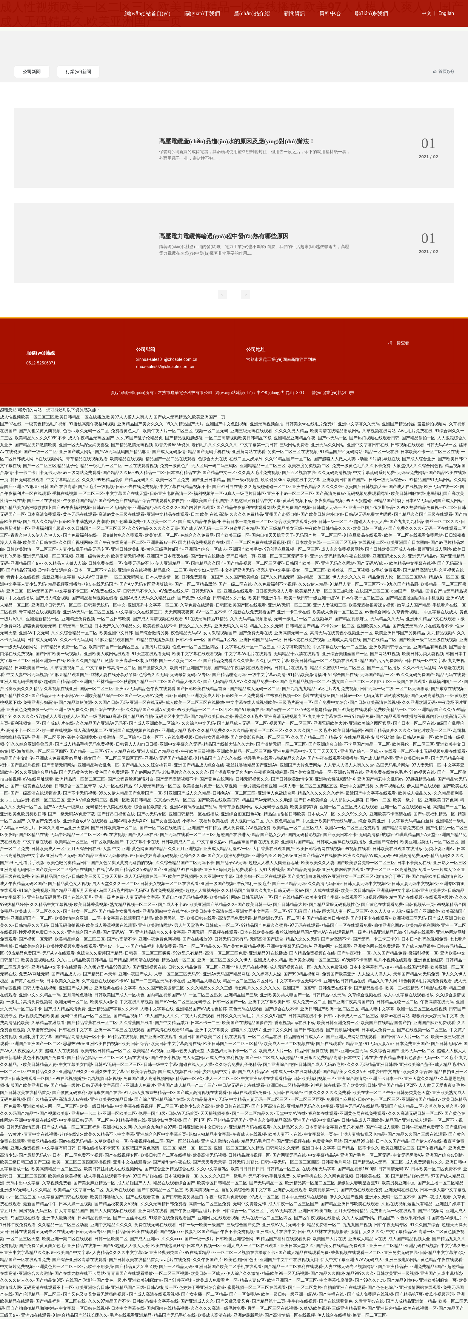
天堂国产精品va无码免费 (416, 974)
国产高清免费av (330, 493)
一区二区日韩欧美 (113, 619)
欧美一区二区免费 (172, 480)
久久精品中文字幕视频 (51, 904)
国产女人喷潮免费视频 (228, 855)
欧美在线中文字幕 (303, 480)
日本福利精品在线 (183, 472)
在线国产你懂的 (80, 1280)
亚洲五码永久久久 (389, 556)
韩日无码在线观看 (27, 480)
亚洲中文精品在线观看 (168, 514)
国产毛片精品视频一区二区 (305, 681)
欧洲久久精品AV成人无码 (366, 855)
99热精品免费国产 (23, 953)
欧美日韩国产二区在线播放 (166, 1155)
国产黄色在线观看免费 (382, 904)
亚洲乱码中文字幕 (393, 890)
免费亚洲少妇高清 (39, 702)
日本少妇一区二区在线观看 (260, 876)
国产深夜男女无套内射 (231, 772)
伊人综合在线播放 (334, 1315)
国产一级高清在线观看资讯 (35, 793)
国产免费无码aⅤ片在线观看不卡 (422, 626)
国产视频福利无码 (342, 1030)
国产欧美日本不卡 (340, 834)
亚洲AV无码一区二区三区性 (88, 612)
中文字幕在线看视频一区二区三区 (146, 1106)
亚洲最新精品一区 (42, 619)
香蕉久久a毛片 (248, 716)
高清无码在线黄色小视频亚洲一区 (341, 633)
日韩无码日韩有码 (231, 939)
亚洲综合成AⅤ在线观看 (85, 821)
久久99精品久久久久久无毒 (153, 528)
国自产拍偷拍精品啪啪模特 (31, 1308)
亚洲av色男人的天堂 (185, 1051)
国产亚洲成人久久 (197, 1301)
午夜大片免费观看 (197, 1016)
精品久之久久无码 (195, 626)
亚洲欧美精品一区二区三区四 (244, 751)
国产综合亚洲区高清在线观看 (79, 1260)
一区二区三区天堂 (23, 1239)
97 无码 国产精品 (304, 911)
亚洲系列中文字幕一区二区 (153, 605)
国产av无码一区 (332, 438)
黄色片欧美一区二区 (432, 730)
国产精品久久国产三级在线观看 (423, 514)
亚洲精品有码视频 (430, 647)
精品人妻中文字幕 (377, 1009)
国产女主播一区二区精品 (441, 1183)
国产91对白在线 (227, 486)
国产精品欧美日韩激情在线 (437, 876)
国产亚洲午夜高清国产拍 (351, 1002)
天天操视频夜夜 (215, 1113)
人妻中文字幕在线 (157, 1009)
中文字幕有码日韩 (59, 1148)
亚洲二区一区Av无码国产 (29, 591)
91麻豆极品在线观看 (363, 535)
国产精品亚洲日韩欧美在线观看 (350, 1204)
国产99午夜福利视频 (71, 507)
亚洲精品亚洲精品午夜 (294, 438)
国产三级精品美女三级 (281, 528)
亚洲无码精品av (422, 556)
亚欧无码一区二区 (418, 1051)
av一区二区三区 (21, 1197)
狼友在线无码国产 (100, 584)
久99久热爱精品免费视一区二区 (425, 507)
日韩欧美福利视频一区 (314, 1078)
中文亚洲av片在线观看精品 (266, 1078)
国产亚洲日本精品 (208, 480)
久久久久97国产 (271, 1016)
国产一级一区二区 (40, 452)
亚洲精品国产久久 (434, 709)
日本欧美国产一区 (31, 668)
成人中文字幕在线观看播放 (409, 995)
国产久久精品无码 (277, 577)
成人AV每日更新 (93, 577)
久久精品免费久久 (213, 730)
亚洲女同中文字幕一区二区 (261, 911)
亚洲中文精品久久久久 (111, 1225)
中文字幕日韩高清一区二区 (111, 668)
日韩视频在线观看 (407, 445)
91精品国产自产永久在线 (218, 758)
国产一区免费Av (244, 1294)
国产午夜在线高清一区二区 (119, 542)
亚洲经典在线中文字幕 (115, 988)
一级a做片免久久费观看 (120, 535)
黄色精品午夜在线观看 (441, 1260)
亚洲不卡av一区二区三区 (290, 493)
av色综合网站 (377, 612)
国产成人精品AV (253, 1071)
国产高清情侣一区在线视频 (290, 1315)
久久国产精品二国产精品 (314, 737)
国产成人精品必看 (376, 758)
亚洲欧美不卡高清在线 (390, 814)
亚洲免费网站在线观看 (343, 869)
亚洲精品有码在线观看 (250, 1127)
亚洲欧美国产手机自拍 (207, 500)
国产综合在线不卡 (107, 709)
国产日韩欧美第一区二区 (114, 828)
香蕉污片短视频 (155, 647)
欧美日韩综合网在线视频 (319, 849)
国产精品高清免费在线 (403, 828)
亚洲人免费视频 (25, 1148)
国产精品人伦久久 (184, 681)
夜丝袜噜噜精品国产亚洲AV (251, 765)
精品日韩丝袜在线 (311, 1051)
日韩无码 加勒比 (243, 1162)
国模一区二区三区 (96, 689)
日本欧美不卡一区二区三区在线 (430, 452)
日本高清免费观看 (44, 514)
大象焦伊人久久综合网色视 (417, 466)
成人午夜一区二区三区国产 (293, 1204)
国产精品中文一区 (219, 472)
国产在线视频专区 (121, 1155)
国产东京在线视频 (447, 689)
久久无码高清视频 (334, 472)
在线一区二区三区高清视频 (391, 869)
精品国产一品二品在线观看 (170, 459)
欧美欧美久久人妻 (318, 863)
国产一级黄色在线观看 (31, 786)
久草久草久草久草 (441, 1106)
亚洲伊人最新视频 (59, 1218)
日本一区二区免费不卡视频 (78, 1155)
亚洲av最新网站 (248, 1315)
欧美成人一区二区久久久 (38, 911)
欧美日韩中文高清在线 (212, 911)
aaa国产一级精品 (407, 591)
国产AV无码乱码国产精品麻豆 (122, 452)
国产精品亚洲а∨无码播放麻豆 (106, 855)
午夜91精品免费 (359, 716)
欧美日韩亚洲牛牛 (265, 598)
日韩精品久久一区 (229, 598)
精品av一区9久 (189, 1078)
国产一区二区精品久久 (200, 946)
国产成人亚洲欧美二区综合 (154, 723)
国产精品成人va (66, 974)
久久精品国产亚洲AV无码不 (101, 723)
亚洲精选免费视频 (78, 619)
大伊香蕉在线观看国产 (273, 849)
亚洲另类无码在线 (401, 1252)
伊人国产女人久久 (162, 1016)
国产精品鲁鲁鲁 (368, 988)
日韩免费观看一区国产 (202, 577)
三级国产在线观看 (409, 681)
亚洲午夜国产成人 (135, 974)
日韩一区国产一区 (229, 1002)
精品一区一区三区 (195, 1148)
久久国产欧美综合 (242, 577)
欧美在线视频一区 (420, 1308)
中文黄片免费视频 (16, 1266)
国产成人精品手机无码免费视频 (84, 744)
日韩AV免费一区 (418, 737)
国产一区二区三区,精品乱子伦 (50, 466)
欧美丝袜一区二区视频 (348, 570)
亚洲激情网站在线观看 (420, 1287)
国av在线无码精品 (75, 1141)
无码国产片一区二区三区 (318, 535)
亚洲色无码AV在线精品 (357, 1106)
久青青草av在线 (369, 1301)
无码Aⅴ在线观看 (58, 953)
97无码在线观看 (305, 925)
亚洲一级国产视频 (217, 883)
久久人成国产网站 (358, 1218)
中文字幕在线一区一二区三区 (248, 647)
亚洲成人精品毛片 (178, 730)
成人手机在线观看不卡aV (107, 1176)
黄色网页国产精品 (148, 849)
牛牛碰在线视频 (302, 1301)
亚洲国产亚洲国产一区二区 (35, 1043)
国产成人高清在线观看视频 (154, 1294)
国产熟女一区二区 (79, 911)
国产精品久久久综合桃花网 (146, 765)
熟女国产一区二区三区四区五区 (361, 681)
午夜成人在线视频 (249, 1134)
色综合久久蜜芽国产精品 (100, 953)
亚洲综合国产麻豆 (84, 932)
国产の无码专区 (151, 814)
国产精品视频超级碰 (184, 438)
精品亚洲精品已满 (385, 932)
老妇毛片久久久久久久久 (215, 445)
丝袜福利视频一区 (282, 695)
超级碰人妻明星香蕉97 (358, 1183)
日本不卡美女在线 (414, 863)
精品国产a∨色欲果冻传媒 (401, 1218)
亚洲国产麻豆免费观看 (434, 1023)
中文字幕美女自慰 (75, 1064)
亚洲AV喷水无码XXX (129, 821)
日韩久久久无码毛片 (235, 1016)
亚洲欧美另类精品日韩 (111, 1099)
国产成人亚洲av (144, 1239)
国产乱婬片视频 (25, 765)
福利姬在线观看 (323, 1113)
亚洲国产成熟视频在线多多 (134, 730)
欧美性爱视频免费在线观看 (72, 946)
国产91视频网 (431, 1211)
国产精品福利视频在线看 (95, 598)
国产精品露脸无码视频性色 (334, 904)
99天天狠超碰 (358, 500)
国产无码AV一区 (118, 932)
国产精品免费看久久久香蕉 (228, 660)
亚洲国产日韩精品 (204, 828)
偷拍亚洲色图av (388, 925)
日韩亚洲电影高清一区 (171, 493)
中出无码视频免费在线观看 (440, 751)
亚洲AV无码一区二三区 (289, 605)
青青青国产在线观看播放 (130, 1273)
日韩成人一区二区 (222, 925)
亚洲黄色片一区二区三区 (58, 1266)
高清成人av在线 (73, 1099)
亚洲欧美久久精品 (373, 626)
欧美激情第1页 (304, 807)
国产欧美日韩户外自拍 (321, 514)
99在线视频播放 (70, 1078)
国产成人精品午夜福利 (199, 521)
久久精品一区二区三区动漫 (63, 1225)
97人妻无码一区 (426, 765)
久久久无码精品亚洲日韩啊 (372, 1064)
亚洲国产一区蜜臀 (299, 988)
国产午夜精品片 (431, 1148)
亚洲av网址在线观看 (332, 946)
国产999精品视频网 (302, 974)
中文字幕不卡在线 (142, 842)
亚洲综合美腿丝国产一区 (345, 654)
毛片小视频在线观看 (393, 960)
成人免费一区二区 (309, 1002)
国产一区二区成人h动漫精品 (271, 1057)
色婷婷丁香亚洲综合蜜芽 (202, 1287)
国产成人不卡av (172, 904)
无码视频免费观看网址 (368, 493)
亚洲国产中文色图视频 (226, 424)
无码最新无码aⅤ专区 (190, 674)
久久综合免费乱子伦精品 (238, 1064)
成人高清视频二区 (90, 730)
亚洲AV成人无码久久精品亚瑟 (147, 598)
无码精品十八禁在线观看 (297, 654)
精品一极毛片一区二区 (101, 466)
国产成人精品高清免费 (65, 1009)
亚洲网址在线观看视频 (218, 1218)
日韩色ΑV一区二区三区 (234, 793)
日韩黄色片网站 (336, 1162)
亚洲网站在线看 (152, 1211)
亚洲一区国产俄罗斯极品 (371, 507)
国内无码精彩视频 (304, 834)
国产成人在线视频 (405, 486)
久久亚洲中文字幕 (216, 876)
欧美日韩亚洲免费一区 (338, 1023)
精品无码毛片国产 (258, 1141)
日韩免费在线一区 (105, 563)
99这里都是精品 (316, 709)
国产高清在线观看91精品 (170, 1030)
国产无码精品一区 (266, 1183)
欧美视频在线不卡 (159, 626)
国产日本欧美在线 (304, 542)
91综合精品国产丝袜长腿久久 (80, 1315)
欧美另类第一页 (169, 918)
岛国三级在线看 (25, 1218)
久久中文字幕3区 (212, 1169)
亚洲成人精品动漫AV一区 (226, 849)
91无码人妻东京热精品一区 (149, 1092)
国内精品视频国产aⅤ (167, 995)
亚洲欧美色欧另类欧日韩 (23, 814)
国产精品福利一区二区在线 (61, 1301)
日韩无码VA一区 (206, 591)
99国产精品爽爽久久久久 (387, 730)
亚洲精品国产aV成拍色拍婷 (201, 1009)
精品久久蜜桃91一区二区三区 (337, 668)
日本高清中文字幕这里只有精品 (334, 1127)
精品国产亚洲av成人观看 (408, 1120)
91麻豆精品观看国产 (114, 640)
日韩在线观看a (24, 1231)
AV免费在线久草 (106, 591)
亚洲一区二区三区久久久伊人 (224, 960)
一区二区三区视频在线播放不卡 (246, 1252)
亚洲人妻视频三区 (330, 605)
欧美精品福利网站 (422, 925)
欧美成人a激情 (104, 1002)
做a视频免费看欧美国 (39, 1016)
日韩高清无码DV (393, 1169)
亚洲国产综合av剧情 (444, 1155)
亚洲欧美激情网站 (155, 925)
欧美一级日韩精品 (357, 890)
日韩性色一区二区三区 (379, 1099)
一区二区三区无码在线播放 (123, 1057)
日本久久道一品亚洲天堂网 (64, 828)
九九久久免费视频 (330, 967)
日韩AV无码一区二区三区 (117, 1064)
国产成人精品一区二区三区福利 (71, 1127)
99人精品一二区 (149, 472)
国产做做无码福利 (69, 1092)
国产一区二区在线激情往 (162, 828)
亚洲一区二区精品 (386, 1245)
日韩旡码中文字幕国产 (103, 1085)
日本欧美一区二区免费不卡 (436, 1169)
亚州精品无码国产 (230, 1120)
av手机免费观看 (386, 570)
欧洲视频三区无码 (409, 918)
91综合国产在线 (343, 674)
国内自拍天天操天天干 (272, 535)
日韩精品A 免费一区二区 (64, 647)
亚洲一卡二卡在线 (293, 612)
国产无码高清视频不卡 (431, 695)
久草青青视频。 (406, 612)
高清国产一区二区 (449, 807)
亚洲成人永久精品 (270, 960)
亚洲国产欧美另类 (245, 549)
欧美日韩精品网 (347, 730)
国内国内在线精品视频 (167, 1308)
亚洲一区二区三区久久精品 (239, 1148)
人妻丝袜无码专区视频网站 (349, 1266)
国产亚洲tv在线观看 (158, 1037)
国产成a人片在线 (58, 723)
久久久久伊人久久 (16, 1280)
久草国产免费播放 (44, 821)
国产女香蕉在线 (165, 821)
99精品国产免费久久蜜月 (264, 925)
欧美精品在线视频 (126, 459)
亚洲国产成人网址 (75, 988)
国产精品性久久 (14, 695)
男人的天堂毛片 (188, 925)
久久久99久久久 (352, 814)
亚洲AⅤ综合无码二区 (87, 800)
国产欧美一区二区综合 (56, 869)
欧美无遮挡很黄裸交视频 (372, 605)
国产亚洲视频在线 (149, 967)
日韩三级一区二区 (335, 521)
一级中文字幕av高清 (267, 674)
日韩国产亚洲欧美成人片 (197, 695)
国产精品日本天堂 (99, 974)
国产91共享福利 (179, 1280)
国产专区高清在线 (268, 1106)
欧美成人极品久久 (415, 793)
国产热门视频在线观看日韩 (374, 438)
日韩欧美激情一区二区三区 (31, 549)
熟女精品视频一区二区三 (133, 904)
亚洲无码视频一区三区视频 (48, 556)
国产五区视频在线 (298, 472)
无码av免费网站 (412, 472)
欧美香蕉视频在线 (38, 960)
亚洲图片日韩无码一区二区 (56, 605)
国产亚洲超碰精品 (384, 1308)
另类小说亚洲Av (440, 849)
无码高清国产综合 (266, 939)
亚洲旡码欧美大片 (330, 723)
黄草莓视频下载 (297, 500)
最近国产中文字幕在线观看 (371, 793)
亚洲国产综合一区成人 (205, 549)
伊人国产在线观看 (423, 786)
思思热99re (73, 1043)
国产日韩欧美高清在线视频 (375, 702)
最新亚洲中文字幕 (59, 577)
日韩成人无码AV (42, 640)
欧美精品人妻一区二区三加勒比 (324, 591)
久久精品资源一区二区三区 (258, 730)
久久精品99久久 (288, 1127)
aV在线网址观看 (38, 779)
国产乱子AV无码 (231, 863)
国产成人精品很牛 (418, 946)
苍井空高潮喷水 (81, 737)
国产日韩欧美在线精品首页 (25, 1092)
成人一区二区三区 (221, 1078)
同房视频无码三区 (35, 1211)
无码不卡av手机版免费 (269, 1176)
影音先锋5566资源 (172, 445)
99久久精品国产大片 (184, 424)
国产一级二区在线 (235, 584)
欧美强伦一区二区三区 (413, 744)
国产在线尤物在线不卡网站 (80, 1273)
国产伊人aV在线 (143, 834)
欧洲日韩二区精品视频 (287, 1085)
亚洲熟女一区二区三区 (353, 876)
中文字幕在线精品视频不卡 (185, 486)
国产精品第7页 (409, 1294)
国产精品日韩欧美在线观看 (132, 1231)
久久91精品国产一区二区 (288, 459)
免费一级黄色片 (174, 466)
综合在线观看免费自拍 (163, 500)
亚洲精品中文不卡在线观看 (56, 967)
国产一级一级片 (199, 1239)
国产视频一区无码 (35, 939)
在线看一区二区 (398, 751)
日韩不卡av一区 (190, 640)
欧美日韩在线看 (201, 918)
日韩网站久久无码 (282, 1148)
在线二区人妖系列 (246, 459)
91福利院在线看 (325, 1085)
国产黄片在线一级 (27, 981)
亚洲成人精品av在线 (367, 1239)
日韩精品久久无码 (31, 925)
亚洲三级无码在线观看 (251, 431)
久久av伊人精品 (312, 584)
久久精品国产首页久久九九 (246, 890)
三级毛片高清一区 (295, 702)
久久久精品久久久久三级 (210, 988)
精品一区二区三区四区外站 (248, 981)
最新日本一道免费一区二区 (247, 521)
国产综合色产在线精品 (119, 500)
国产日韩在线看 (309, 1030)
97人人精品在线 (120, 751)
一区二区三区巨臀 (307, 1099)
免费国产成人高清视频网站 (148, 1078)
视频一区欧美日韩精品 (130, 800)
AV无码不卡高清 (357, 960)
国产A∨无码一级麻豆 (64, 807)
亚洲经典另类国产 (166, 1252)
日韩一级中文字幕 (160, 1064)
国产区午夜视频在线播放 (317, 1218)
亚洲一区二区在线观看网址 (406, 807)
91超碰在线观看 (419, 932)
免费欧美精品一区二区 (394, 709)
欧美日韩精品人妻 (39, 1064)
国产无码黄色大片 (76, 772)
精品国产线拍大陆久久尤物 (229, 744)
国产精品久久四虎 (327, 1273)
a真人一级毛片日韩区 (245, 493)
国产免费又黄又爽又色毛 (42, 1245)
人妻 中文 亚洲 (116, 849)
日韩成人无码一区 (329, 507)
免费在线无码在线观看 (155, 1225)
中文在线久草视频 (136, 1002)
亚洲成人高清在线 (344, 640)
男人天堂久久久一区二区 (115, 883)
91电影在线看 (434, 988)
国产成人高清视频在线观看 (158, 619)
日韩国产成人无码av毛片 (321, 1064)
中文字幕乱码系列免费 (374, 472)
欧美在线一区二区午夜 (373, 1092)
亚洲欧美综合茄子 (415, 1064)
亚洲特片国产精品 (297, 842)
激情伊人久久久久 (367, 1231)
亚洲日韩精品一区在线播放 (194, 814)
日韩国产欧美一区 (302, 563)
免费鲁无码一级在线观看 (393, 1211)
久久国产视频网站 (75, 542)
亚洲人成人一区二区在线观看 (250, 1245)
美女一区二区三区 (308, 570)
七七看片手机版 (29, 863)
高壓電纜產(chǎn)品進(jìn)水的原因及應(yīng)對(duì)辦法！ (237, 141)
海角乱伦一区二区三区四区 (42, 751)
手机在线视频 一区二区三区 (77, 493)
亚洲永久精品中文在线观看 (431, 619)
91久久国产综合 (425, 1225)
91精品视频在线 (131, 1120)
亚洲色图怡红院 (428, 960)
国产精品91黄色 (402, 1280)
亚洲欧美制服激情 (144, 1280)
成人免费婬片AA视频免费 (246, 828)
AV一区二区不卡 (211, 612)
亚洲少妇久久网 (117, 1127)
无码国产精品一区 (377, 674)
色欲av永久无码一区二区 (86, 431)
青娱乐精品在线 (41, 1141)
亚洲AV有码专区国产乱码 (193, 807)
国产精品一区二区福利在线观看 (293, 1266)
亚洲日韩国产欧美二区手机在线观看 (212, 1037)
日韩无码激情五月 (23, 1127)
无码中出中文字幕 (23, 1183)
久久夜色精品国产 (283, 821)
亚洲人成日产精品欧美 (158, 751)
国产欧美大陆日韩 (359, 1085)
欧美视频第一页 (323, 1190)
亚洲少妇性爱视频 (164, 1120)
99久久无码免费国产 (415, 674)
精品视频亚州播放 (64, 584)
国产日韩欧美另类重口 (182, 1197)
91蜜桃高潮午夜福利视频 (92, 424)
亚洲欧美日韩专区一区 (390, 647)
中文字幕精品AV (323, 1155)
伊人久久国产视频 (346, 1197)
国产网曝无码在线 (289, 1155)
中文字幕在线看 (37, 842)
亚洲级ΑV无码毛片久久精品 (25, 1190)
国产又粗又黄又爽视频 (40, 431)
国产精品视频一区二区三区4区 (255, 563)
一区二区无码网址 (127, 577)
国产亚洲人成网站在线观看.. (352, 1037)
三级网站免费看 (294, 445)
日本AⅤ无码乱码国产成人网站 (433, 500)
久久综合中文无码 (198, 723)
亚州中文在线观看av (132, 1162)
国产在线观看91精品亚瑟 (339, 1043)
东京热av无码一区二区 (174, 800)
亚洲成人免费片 (140, 1085)
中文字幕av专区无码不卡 (298, 981)
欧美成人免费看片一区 (217, 1280)
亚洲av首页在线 (348, 772)
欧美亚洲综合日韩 (92, 1287)
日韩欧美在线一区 (372, 1176)
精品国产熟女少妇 (268, 834)
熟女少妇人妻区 (203, 570)
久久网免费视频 (338, 1176)
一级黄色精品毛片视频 (46, 424)
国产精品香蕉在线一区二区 (92, 1023)
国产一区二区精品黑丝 (195, 584)
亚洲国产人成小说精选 (441, 1273)
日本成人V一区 (321, 814)
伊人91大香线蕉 (269, 869)
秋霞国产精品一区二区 (144, 681)
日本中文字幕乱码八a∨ (371, 967)
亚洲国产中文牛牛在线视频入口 (289, 1260)
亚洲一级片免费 (109, 897)
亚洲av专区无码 (60, 855)
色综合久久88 (192, 855)
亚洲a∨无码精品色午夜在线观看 (340, 556)
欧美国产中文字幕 (73, 1252)
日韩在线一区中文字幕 (425, 660)
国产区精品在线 (33, 834)
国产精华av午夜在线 (171, 1162)
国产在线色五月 (77, 897)
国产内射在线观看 (197, 507)
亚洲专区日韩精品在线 (344, 981)
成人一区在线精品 (115, 786)
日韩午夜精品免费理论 (422, 1127)
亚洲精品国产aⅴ (26, 563)
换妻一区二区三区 (369, 1315)
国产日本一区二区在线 (414, 723)
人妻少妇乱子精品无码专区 (84, 549)
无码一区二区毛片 (440, 1057)
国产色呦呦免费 (125, 521)
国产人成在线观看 (321, 890)
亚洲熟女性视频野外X (335, 779)
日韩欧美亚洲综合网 (234, 1239)
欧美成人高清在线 (214, 1315)
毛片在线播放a (315, 695)
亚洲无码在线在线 (401, 1190)
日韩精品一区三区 (283, 1169)
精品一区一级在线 (381, 452)
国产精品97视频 (21, 570)
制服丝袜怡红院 (386, 737)
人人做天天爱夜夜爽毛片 (441, 1085)
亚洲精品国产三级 (241, 995)
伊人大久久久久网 (349, 577)
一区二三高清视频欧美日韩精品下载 (238, 438)
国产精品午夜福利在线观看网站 (245, 507)
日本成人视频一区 (203, 1245)
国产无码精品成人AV (222, 681)
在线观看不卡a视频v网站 (364, 897)
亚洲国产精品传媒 (398, 424)
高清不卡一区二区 (23, 730)
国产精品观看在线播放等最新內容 (407, 716)
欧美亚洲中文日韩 (116, 633)
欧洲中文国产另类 (356, 786)
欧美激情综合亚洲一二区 (78, 918)
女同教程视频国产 (220, 633)
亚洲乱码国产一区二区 (31, 918)
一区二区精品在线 (264, 1037)
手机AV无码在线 (281, 1211)
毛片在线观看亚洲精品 (131, 1315)
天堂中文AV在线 (291, 1113)
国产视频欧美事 (54, 1113)
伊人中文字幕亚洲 (337, 1260)
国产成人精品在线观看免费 (303, 1252)
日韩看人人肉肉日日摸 (137, 744)
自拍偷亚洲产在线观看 (344, 1287)
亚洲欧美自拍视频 (102, 1043)
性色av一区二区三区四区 (195, 647)
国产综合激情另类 (152, 633)
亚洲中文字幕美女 (212, 1030)
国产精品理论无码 (229, 674)
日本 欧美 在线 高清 (209, 514)
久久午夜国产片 (207, 1260)
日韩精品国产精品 (302, 626)
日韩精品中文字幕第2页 (442, 1252)
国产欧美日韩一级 (254, 904)
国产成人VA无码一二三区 (204, 528)
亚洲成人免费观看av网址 (58, 758)
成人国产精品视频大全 (409, 1239)
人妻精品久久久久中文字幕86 (119, 1252)
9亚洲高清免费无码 (410, 855)
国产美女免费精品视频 (243, 946)
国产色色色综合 (382, 1287)
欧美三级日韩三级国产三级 (25, 1162)
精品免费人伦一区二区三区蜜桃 (397, 577)
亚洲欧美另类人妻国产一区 (285, 995)
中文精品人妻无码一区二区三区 (259, 1099)
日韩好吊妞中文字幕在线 (155, 1301)
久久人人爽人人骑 (387, 911)
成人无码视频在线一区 (145, 876)
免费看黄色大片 (125, 431)
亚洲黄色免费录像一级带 (29, 709)
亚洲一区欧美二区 (119, 1113)
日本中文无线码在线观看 (304, 1197)
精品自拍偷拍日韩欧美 (284, 814)
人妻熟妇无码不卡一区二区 (232, 1051)
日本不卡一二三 (205, 1023)
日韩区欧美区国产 (107, 842)
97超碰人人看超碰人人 (57, 716)
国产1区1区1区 (197, 1120)
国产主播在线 (332, 1294)
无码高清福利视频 (375, 834)
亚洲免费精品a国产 (427, 1266)
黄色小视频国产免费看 (44, 1057)
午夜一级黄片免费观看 (226, 1197)
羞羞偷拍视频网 (432, 424)
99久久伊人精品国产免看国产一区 (130, 793)
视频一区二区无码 (211, 431)
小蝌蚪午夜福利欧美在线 (205, 821)
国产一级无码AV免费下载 (147, 695)
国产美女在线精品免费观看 (341, 1245)
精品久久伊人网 (382, 981)
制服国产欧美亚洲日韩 (27, 1085)
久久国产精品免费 (390, 953)
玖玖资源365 (273, 480)
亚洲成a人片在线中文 (276, 1231)
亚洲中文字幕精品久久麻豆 (29, 1252)
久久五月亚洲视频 (184, 849)
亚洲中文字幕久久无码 (359, 424)
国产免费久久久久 (405, 528)
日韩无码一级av (288, 890)
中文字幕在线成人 (440, 612)
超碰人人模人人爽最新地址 (274, 863)
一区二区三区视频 (171, 1273)
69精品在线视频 (123, 1037)
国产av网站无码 (145, 772)
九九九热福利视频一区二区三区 (35, 800)
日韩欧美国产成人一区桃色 (119, 995)
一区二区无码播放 (412, 689)
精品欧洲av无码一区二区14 (278, 918)
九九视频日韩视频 (104, 1078)
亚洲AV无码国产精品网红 (226, 974)
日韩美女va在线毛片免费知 (310, 424)
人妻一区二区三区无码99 (177, 974)
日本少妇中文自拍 (384, 1071)
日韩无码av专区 (90, 1231)
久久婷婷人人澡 (266, 974)
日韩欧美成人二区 (178, 842)
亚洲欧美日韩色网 (412, 758)
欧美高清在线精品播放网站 (335, 431)
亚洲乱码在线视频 (421, 1245)
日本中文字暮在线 (360, 1057)
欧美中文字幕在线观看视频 (197, 654)
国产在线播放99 (197, 939)
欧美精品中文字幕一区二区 (78, 1190)
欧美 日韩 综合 (135, 1043)
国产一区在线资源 (44, 500)
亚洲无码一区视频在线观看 (212, 932)
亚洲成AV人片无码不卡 (283, 1225)
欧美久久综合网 (417, 1071)
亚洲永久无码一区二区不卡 (390, 1197)
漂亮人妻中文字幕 (273, 570)
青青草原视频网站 (235, 807)
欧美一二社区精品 (402, 988)
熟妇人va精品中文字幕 (209, 1134)
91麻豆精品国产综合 (50, 876)
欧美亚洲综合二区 (398, 1148)
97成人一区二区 (264, 1197)
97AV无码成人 (369, 1260)
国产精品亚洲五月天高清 (74, 890)
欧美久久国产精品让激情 (90, 660)
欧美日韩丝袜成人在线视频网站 (113, 1169)
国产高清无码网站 (59, 765)
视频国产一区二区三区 (290, 723)
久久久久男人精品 (291, 431)
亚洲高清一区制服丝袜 (136, 660)
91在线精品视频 (354, 737)
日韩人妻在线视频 (39, 988)
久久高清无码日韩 (324, 883)
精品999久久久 (360, 1273)
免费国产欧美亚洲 (338, 974)
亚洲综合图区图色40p (241, 814)
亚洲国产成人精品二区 (402, 1106)
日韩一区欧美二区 (111, 1239)
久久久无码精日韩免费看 (164, 1204)
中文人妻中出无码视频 (27, 674)
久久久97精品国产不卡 (109, 1301)
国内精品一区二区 (313, 577)
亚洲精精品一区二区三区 (263, 466)
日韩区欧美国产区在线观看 (241, 605)
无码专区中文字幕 (171, 716)
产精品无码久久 (139, 480)
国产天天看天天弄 (209, 1162)
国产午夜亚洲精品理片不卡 (195, 1211)
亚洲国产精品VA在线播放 (317, 855)
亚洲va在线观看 (35, 1315)
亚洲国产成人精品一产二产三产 (186, 1085)
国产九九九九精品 (406, 521)
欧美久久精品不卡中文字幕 (109, 1134)
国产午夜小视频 (165, 1057)
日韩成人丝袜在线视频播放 (341, 842)
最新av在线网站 (395, 1016)
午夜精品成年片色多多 (400, 1057)
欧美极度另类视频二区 (309, 466)
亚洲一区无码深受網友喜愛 (84, 445)
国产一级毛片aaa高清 (101, 716)
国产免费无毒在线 (255, 633)
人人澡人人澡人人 (374, 974)
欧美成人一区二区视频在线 (289, 1043)
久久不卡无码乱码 (76, 640)
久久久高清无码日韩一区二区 (415, 1113)
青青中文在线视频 (23, 577)
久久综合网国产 (384, 1051)
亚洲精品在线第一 (84, 1245)
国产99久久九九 (370, 1280)
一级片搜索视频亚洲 (258, 786)
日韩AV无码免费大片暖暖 (368, 514)
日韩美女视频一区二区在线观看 (169, 883)
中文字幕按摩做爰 (336, 1280)
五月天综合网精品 (351, 1211)
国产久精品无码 (41, 1099)
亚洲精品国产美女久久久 (140, 424)
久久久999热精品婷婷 (102, 480)
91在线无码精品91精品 (206, 619)
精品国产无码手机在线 (209, 452)
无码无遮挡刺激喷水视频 (386, 695)
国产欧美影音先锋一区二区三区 (259, 737)
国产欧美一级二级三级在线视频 (428, 640)
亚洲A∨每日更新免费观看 (228, 869)
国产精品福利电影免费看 (153, 946)
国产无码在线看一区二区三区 (187, 834)
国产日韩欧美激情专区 (292, 779)
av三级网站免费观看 (82, 472)
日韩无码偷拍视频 (67, 925)
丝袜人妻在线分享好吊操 (114, 674)
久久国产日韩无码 (111, 702)
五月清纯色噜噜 (77, 995)
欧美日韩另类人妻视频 (423, 654)
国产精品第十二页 (268, 1301)
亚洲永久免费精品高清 (321, 1057)
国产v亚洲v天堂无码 (349, 1051)
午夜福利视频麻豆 (270, 772)
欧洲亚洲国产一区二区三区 (292, 1280)
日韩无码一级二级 (75, 626)
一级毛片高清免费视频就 (29, 1002)
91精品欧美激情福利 (307, 674)
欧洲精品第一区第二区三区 (80, 779)
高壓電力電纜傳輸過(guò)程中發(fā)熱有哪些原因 (224, 236)
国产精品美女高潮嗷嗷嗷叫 (25, 507)
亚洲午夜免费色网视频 (159, 939)
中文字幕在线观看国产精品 (128, 918)
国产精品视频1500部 (357, 1169)
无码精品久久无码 (387, 619)
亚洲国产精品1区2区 (397, 1085)
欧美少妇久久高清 (196, 1106)
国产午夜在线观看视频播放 (332, 758)
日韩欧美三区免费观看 (243, 695)
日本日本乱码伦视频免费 (424, 939)
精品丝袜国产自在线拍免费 (254, 842)
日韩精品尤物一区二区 (397, 1002)
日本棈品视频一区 (94, 1218)
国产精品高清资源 (419, 570)
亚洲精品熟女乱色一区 (98, 765)
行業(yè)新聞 (86, 71)
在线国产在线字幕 (96, 869)
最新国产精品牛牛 (39, 1204)
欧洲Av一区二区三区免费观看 (352, 828)
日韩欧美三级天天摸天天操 (97, 876)
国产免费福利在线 (79, 535)
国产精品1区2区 (222, 640)
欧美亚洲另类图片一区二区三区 (429, 842)
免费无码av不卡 (138, 563)
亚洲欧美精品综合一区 (101, 695)
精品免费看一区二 (324, 1225)
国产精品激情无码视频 (132, 445)
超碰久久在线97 (246, 1030)
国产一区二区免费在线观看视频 (255, 542)
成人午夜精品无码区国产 (91, 438)
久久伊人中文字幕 (272, 660)
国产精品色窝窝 (81, 1057)
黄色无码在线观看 (79, 514)
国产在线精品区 (288, 897)
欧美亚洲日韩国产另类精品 (400, 633)
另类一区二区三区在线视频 (292, 452)
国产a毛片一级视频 (96, 486)
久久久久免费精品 (246, 514)
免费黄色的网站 (327, 1141)
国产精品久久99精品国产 (138, 869)
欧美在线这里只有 (168, 1245)
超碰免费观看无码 (39, 626)
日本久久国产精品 (392, 1141)
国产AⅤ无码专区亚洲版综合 (145, 584)
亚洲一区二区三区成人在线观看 (349, 807)
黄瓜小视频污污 (439, 1294)
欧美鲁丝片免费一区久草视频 (210, 786)
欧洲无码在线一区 (441, 486)
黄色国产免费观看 (111, 772)
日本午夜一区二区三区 (363, 598)
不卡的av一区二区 (338, 626)
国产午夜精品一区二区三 (160, 1190)
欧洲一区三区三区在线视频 (422, 1009)
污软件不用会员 (98, 1266)
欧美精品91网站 (224, 897)
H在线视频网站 (50, 459)
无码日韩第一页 (240, 556)
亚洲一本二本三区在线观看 (119, 1030)
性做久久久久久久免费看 (327, 1092)
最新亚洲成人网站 (434, 549)
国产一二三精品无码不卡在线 (158, 981)
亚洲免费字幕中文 (290, 751)
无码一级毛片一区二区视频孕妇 (303, 619)
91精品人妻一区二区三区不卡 (357, 584)
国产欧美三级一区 (233, 535)
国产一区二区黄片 (304, 1287)
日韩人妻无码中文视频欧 (367, 883)
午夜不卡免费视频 (237, 1231)
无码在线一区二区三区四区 (266, 1218)
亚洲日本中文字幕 (318, 1148)
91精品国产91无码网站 (341, 452)
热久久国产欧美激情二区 (161, 988)
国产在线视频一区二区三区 (422, 1030)
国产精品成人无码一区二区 (255, 689)
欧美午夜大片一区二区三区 (168, 431)
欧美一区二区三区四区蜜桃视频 (81, 1162)
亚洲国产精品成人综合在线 (199, 765)
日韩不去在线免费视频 (137, 486)
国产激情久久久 (152, 668)
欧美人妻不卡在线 (285, 1134)
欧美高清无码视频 (127, 556)
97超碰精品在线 (420, 779)
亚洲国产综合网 (383, 842)
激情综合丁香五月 (393, 876)
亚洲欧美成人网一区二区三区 (50, 1106)
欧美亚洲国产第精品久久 (212, 904)
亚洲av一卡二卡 (113, 946)
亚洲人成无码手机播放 (21, 681)
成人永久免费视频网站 (342, 549)
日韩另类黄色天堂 (413, 1092)
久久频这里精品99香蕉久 (107, 967)
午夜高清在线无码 (437, 1002)
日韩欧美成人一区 (48, 849)
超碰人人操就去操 (202, 890)
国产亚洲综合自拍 (325, 744)
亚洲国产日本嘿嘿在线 (167, 556)
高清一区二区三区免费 (226, 953)
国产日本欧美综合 (311, 800)
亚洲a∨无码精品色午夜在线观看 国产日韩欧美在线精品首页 (171, 689)
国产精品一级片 (65, 1085)
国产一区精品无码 (289, 883)
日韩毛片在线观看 (291, 668)
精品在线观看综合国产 (174, 1183)
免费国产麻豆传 (341, 1099)
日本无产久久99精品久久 (117, 626)
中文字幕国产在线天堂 (126, 493)
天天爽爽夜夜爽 (179, 612)
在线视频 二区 (371, 542)
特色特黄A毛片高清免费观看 (425, 981)
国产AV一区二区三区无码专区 (182, 1002)
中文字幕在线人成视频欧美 (251, 702)
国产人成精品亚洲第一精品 (411, 1301)
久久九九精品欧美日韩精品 (82, 960)
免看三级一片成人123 (438, 869)
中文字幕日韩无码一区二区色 (86, 1120)
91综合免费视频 (34, 890)
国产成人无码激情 (169, 452)
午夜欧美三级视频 (197, 751)
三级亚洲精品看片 (348, 1308)
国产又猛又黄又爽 (233, 1301)
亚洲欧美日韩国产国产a (344, 480)
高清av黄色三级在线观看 (121, 514)
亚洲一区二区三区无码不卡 (283, 556)
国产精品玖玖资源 (75, 702)
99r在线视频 (114, 834)
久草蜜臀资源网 (41, 1030)
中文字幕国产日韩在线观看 (63, 1197)
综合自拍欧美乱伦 (150, 807)
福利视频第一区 (208, 493)
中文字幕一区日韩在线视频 (84, 1308)
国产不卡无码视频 (79, 793)
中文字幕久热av (211, 842)
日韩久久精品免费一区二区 (193, 967)
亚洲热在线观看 (238, 591)
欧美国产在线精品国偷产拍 (247, 1023)
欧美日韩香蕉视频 (90, 904)
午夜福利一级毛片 (253, 883)
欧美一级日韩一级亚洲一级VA (312, 598)
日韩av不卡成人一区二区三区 (351, 1016)
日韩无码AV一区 (441, 445)
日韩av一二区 (378, 800)
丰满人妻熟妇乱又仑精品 (362, 1134)
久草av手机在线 (307, 1176)
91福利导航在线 (385, 459)
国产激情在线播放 (207, 556)
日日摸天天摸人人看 (274, 591)
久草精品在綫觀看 (48, 1023)
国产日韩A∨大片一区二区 (405, 1037)
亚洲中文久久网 (277, 1030)
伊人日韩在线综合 (285, 1092)
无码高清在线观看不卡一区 (48, 1287)
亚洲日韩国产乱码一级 (260, 640)
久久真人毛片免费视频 (259, 472)
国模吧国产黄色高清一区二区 (148, 1148)
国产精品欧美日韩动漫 (212, 716)
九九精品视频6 (441, 633)
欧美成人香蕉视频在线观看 (111, 925)
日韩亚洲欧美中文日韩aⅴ (202, 1127)
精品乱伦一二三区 (170, 570)
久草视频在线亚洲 (60, 689)
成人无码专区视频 (271, 807)
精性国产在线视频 (406, 897)
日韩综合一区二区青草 (75, 786)
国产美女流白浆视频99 (308, 876)
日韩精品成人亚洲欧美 (362, 1120)
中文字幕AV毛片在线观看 (247, 654)
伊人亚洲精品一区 (172, 563)
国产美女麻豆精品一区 (311, 772)
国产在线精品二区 (379, 640)
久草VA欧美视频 (314, 1308)
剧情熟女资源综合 (55, 570)
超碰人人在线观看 (61, 1051)
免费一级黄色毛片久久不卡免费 (361, 466)
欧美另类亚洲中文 (398, 1183)
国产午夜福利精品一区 (434, 814)
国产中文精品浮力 (171, 1023)
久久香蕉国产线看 (136, 1023)
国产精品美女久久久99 (344, 1071)
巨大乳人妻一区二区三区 (345, 911)
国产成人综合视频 (52, 598)
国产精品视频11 (128, 1016)
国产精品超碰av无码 (410, 1176)
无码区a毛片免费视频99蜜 (159, 890)
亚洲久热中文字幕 (107, 1071)
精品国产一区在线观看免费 (347, 925)
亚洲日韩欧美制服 (127, 549)
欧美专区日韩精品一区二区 (106, 1051)
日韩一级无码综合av (387, 480)
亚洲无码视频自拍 (266, 424)
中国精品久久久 (41, 1071)
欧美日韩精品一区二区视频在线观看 (324, 660)
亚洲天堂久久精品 (421, 1078)
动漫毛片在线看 (258, 758)
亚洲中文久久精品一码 (40, 995)
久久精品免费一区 (260, 681)
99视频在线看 (357, 849)
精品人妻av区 (252, 1280)
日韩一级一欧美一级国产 (201, 1225)
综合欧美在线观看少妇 (295, 521)
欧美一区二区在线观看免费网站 (413, 535)
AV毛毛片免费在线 (415, 431)
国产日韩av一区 (345, 695)
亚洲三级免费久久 (71, 709)
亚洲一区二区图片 (48, 737)
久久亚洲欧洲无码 (418, 702)
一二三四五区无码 (339, 542)
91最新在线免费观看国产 (251, 612)
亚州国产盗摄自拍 (281, 514)
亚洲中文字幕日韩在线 (368, 445)
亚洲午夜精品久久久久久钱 (317, 486)
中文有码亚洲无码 (237, 570)
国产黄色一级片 (111, 1280)
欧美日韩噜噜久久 (107, 1197)
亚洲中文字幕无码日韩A (289, 946)
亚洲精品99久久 (74, 1071)
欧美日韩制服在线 (407, 493)
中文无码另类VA (408, 1155)
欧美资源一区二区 (161, 535)
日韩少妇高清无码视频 (157, 855)
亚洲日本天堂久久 (297, 1245)
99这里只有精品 (188, 953)
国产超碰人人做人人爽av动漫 (341, 459)
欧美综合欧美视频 (64, 1176)
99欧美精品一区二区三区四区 (204, 709)
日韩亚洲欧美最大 (428, 890)
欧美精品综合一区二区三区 (80, 939)
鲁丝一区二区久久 (442, 521)
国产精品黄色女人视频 (69, 883)
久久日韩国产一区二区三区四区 (96, 528)
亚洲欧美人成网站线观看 (107, 654)
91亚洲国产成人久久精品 (187, 793)
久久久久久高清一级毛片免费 (218, 1308)
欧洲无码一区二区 (71, 1002)
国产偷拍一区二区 (282, 709)
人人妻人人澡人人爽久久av (349, 765)
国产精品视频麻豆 (351, 619)
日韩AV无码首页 (183, 1113)
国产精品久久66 (118, 472)
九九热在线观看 (120, 1190)
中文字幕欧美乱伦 (294, 647)
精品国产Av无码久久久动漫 (267, 800)
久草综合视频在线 (364, 995)
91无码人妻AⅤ (379, 1043)
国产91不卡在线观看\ (370, 918)
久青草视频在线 (390, 786)
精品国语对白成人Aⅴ (304, 1037)
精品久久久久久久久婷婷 (321, 793)
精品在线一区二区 (178, 960)
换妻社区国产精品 (201, 1231)
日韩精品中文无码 (329, 995)
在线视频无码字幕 (318, 1169)
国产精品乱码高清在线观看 (134, 960)
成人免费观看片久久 (424, 1162)
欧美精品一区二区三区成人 (298, 828)
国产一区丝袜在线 (182, 1141)
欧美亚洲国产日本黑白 (407, 542)
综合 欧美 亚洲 (372, 821)
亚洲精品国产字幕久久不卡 (113, 1009)
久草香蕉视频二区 (67, 668)
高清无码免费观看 (234, 918)
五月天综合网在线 (84, 849)
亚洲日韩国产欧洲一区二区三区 (329, 1009)
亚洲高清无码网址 (16, 869)
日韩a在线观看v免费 (247, 1092)
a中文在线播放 (20, 598)
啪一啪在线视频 (56, 730)
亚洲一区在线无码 (146, 702)
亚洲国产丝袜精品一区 (100, 681)
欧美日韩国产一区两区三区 (114, 647)
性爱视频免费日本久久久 (42, 932)
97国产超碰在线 (147, 1176)
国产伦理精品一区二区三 (38, 1294)
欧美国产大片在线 (329, 1239)
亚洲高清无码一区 (291, 633)
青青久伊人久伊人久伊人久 (35, 535)
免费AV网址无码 (34, 974)
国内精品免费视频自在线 (201, 542)
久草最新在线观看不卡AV (105, 981)
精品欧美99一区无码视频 (285, 1273)
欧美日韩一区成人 (369, 528)
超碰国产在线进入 (233, 834)
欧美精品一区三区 (71, 842)
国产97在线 (11, 424)
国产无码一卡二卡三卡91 (376, 939)
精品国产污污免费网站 (381, 660)
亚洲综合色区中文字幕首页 (161, 1134)
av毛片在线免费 (175, 1260)
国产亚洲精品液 (392, 1266)
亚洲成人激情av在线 (220, 1141)
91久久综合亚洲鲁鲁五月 (29, 744)
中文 (426, 13)
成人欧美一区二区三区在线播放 (195, 702)
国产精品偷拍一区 (418, 438)
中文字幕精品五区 (63, 480)
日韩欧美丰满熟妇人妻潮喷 (84, 521)
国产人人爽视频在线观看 (113, 1211)
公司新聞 (34, 71)
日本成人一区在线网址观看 (295, 1071)
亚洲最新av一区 (161, 542)
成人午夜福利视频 (226, 1057)
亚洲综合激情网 (352, 1078)
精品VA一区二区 (444, 577)
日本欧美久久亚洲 (63, 981)
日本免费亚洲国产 (412, 1043)
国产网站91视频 (385, 654)
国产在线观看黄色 (142, 1197)
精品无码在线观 (450, 674)
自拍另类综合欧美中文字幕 (246, 1190)
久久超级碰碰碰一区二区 (267, 486)
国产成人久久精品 (39, 521)
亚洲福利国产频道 (48, 528)
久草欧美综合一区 (111, 1141)
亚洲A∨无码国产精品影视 (168, 758)
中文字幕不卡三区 (71, 591)
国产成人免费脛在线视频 (370, 1294)
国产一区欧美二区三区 (180, 660)
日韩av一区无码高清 (111, 507)
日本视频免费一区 (181, 1176)
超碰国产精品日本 (60, 681)
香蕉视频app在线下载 (294, 1023)
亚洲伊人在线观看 (290, 1190)
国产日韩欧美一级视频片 (58, 654)
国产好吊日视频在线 (116, 814)
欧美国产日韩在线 (39, 542)
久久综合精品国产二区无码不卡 (185, 863)
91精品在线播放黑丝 (155, 640)
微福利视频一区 (423, 953)
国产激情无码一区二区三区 (281, 744)
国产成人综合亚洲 (418, 459)
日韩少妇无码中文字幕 (215, 1071)
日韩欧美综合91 (29, 946)
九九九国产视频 (357, 1225)
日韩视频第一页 (419, 904)
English (446, 13)
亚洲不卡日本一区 (385, 1078)
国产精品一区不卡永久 (358, 1148)
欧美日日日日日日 (247, 1169)
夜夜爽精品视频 (329, 500)
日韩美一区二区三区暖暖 (148, 953)
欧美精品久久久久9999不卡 (40, 438)
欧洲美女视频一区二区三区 (314, 960)
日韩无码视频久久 (252, 779)
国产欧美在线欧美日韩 (218, 800)
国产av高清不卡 (121, 939)
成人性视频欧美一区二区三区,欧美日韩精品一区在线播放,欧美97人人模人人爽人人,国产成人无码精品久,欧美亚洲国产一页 (112, 417)
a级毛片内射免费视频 (338, 689)
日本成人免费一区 (378, 1030)
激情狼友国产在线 (104, 1092)
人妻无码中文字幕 (142, 897)
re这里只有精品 (244, 528)
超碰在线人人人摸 (196, 1064)
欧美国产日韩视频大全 (366, 486)
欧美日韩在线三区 (232, 1106)
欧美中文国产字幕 (322, 897)
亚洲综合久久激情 (35, 1273)
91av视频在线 (422, 772)
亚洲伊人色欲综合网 (276, 793)
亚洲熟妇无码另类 (44, 897)
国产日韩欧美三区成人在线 (390, 549)
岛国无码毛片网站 (393, 765)
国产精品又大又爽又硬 (136, 1266)
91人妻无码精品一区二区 (157, 786)
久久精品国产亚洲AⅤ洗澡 (150, 709)
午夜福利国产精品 (79, 500)
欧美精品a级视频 (148, 1051)
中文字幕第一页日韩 (259, 445)
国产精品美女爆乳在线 (119, 911)
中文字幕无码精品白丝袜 (411, 821)
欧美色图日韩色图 (241, 1260)
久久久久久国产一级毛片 (308, 730)
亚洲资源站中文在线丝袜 (165, 911)
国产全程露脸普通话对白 (131, 779)
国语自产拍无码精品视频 (184, 897)
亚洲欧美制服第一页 (438, 1280)
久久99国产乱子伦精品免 (139, 438)
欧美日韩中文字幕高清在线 (176, 1043)
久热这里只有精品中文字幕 (255, 500)
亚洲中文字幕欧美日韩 (269, 1002)
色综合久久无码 (153, 674)
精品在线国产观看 (411, 967)
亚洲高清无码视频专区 (285, 716)
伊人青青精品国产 (71, 1211)
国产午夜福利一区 (354, 953)
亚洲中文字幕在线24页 (36, 1120)
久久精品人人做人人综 (65, 563)
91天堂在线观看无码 (151, 654)
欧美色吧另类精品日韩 (67, 863)
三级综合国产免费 (243, 1225)
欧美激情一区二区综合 (119, 737)
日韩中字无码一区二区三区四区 (290, 1162)
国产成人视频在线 (175, 1071)
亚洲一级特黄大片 (92, 556)
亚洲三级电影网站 (401, 1260)
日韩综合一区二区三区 (243, 1211)
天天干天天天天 (323, 751)
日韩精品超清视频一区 (249, 1155)
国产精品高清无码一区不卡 (80, 1037)
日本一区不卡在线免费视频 (167, 737)
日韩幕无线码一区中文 (105, 605)
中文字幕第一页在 (320, 1134)
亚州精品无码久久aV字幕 (310, 1106)
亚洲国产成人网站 (76, 452)
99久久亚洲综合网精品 (36, 772)
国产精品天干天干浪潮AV (54, 695)
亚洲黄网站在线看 (248, 452)
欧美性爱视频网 (182, 876)
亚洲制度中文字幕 (35, 1037)
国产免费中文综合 (194, 598)
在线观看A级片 (439, 897)
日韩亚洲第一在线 (48, 660)
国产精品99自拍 (138, 716)
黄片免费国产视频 (293, 507)
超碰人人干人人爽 (370, 521)
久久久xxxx (171, 1239)
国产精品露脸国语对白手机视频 (415, 598)
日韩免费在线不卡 (335, 988)
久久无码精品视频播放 (251, 619)
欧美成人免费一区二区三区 (337, 612)
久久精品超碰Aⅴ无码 (207, 1099)
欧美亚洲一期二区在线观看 (67, 1239)
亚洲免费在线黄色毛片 (386, 772)
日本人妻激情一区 (162, 577)
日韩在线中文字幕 (75, 1030)
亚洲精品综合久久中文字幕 (160, 932)
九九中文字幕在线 (324, 716)
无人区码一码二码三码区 (214, 466)
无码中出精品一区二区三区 (75, 834)
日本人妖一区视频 (75, 1204)
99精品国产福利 (388, 500)
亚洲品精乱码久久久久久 (155, 507)
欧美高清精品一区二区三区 (56, 1169)
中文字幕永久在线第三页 (139, 612)
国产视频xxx (171, 1231)
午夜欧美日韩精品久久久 (328, 528)
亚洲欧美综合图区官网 (370, 723)
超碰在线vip (71, 1134)
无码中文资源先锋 (249, 1204)
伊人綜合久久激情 (243, 1273)
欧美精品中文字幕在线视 (412, 563)
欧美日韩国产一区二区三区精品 (232, 1043)
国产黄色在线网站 (216, 779)
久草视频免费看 (56, 1183)
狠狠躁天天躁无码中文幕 (435, 1016)
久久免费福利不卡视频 (275, 584)
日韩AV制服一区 (162, 1287)
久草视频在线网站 (379, 431)
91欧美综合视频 (141, 1071)
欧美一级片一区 (407, 800)
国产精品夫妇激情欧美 (35, 445)
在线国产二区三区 (372, 591)
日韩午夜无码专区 (390, 1225)
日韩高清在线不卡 (305, 1016)
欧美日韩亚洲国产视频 (191, 668)
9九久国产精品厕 (402, 584)
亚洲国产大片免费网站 (300, 765)
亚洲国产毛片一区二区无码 (365, 1155)
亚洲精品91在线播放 (183, 869)
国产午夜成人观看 (382, 1127)
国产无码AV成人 (372, 563)
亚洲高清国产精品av (420, 1099)
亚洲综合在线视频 (134, 570)
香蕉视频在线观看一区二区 (356, 1252)
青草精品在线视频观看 (87, 459)
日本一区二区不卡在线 (95, 570)
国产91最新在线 (249, 709)
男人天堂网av (194, 1057)
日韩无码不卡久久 (139, 591)
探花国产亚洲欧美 (422, 911)
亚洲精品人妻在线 (204, 981)
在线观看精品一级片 (347, 932)
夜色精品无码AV (186, 633)
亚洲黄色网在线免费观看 (376, 946)
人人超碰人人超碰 (347, 800)
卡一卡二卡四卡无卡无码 (38, 472)
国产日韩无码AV (446, 1043)
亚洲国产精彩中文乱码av (380, 779)
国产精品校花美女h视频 (116, 1204)
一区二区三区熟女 (205, 995)
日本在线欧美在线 (256, 932)
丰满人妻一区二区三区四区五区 (308, 786)
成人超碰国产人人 (134, 1183)
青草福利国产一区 (445, 681)
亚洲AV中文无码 (34, 633)
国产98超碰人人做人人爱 (126, 1245)
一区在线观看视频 (141, 466)
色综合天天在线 (212, 459)
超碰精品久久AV (290, 758)
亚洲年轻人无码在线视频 (244, 967)
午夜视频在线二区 (147, 1141)
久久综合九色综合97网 (155, 1127)
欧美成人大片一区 (275, 1051)
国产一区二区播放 (384, 668)
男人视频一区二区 (247, 821)
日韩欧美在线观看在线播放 (397, 849)
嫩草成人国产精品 (413, 605)
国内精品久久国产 (207, 563)
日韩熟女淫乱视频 (211, 737)
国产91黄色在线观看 (352, 709)
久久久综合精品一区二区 (74, 633)
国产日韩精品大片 (290, 904)
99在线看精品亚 (200, 1252)
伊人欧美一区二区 (159, 521)
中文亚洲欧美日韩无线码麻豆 (329, 821)
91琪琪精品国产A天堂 (415, 834)
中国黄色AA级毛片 (444, 1218)
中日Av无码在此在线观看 (241, 1085)
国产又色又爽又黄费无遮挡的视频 (122, 863)
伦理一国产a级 (152, 1113)
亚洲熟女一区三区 (450, 863)
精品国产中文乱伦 (16, 758)
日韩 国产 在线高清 (58, 486)
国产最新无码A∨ (34, 1155)
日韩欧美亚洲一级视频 (397, 1273)
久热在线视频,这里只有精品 (407, 1204)
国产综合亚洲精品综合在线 (159, 1099)
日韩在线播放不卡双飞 (98, 1148)
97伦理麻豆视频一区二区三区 (291, 549)
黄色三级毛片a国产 (164, 549)
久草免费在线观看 (196, 605)
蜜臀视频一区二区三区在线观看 (256, 1287)
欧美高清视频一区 (202, 1190)
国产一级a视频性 (243, 480)
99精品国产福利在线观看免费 (283, 1239)
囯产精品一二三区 (86, 751)
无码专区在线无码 (56, 1231)
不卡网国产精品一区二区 (367, 744)
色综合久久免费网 (197, 535)
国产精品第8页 (49, 1280)
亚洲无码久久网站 (327, 445)
